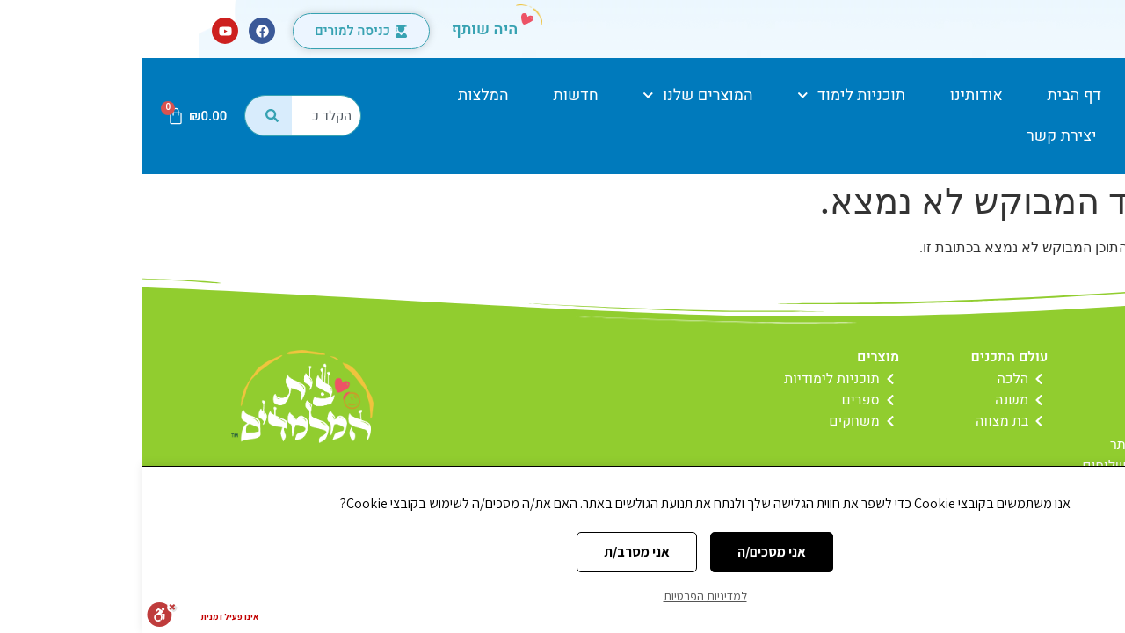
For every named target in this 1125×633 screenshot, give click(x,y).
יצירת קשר (919, 136)
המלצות (341, 95)
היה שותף (342, 29)
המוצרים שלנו (555, 95)
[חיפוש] (125, 115)
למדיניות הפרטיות (563, 596)
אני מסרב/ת (494, 551)
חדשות (432, 95)
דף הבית (932, 95)
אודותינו (834, 95)
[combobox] (184, 115)
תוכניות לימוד (709, 95)
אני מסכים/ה (629, 551)
